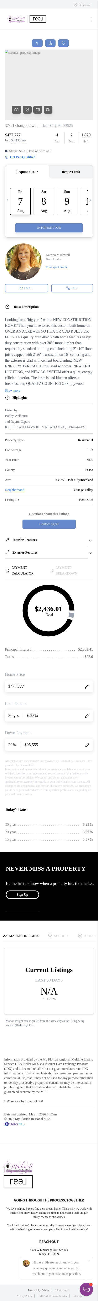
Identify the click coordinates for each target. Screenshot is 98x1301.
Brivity (45, 1290)
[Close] (88, 1261)
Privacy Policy (24, 1295)
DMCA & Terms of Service (52, 1295)
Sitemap (77, 1295)
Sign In (81, 4)
